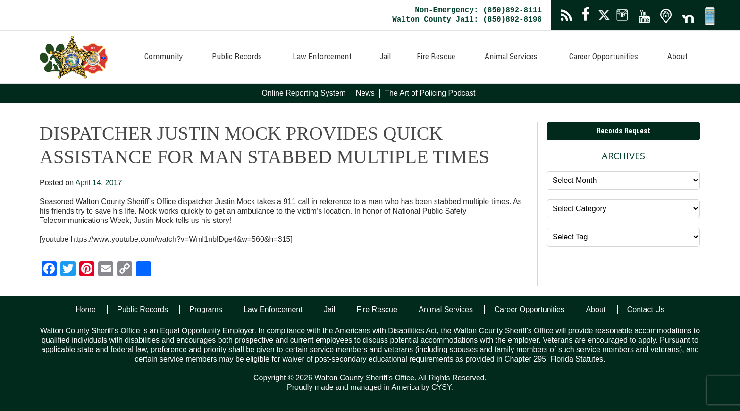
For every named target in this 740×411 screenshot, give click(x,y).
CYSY (441, 387)
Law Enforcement (322, 57)
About (677, 57)
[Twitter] (68, 270)
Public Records (237, 57)
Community (163, 57)
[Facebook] (49, 270)
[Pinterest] (86, 270)
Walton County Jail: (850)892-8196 (467, 20)
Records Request (623, 132)
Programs (205, 309)
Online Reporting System (304, 93)
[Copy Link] (124, 270)
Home (86, 309)
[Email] (105, 270)
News (365, 93)
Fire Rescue (436, 57)
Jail (385, 57)
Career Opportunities (603, 57)
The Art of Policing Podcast (430, 93)
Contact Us (645, 309)
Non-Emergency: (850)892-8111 (478, 10)
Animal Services (511, 57)
